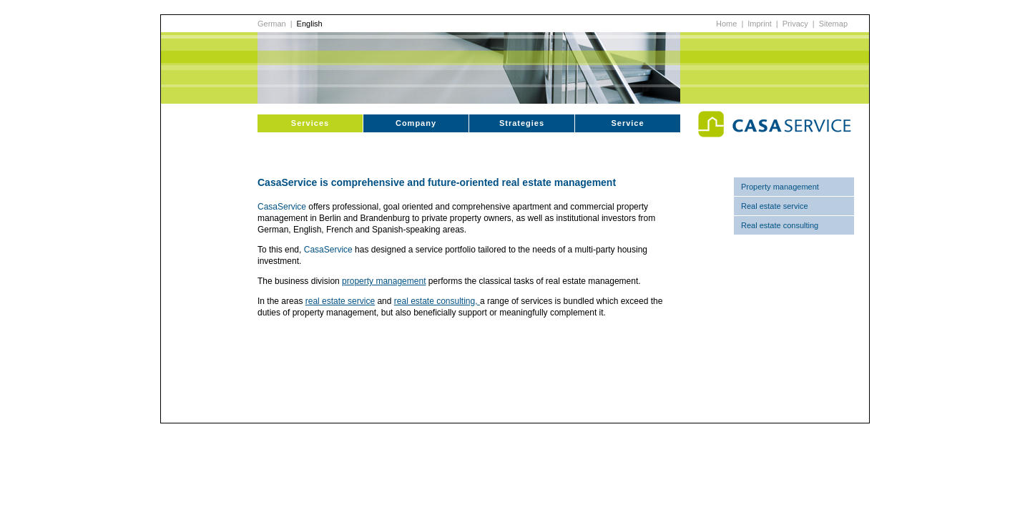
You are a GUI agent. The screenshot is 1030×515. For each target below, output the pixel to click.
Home (726, 23)
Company (416, 123)
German (272, 23)
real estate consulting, (437, 301)
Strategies (521, 123)
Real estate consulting (779, 225)
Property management (780, 186)
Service (627, 123)
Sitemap (833, 23)
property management (384, 281)
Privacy (795, 23)
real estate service (340, 301)
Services (310, 123)
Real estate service (774, 206)
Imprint (759, 23)
